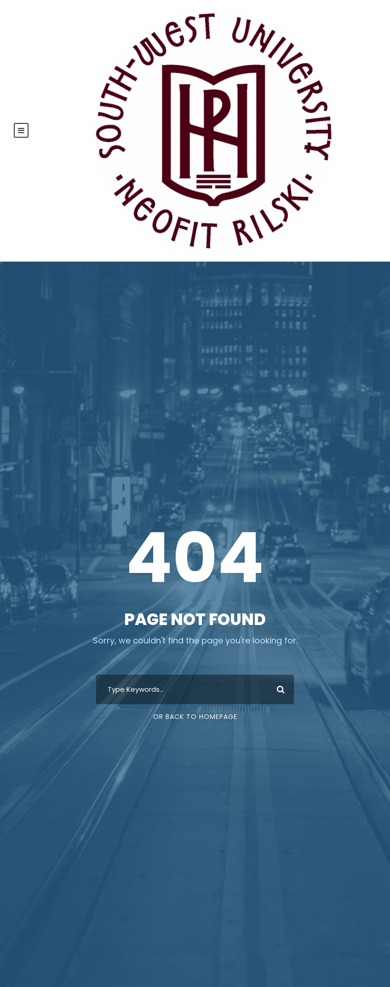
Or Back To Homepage (195, 716)
